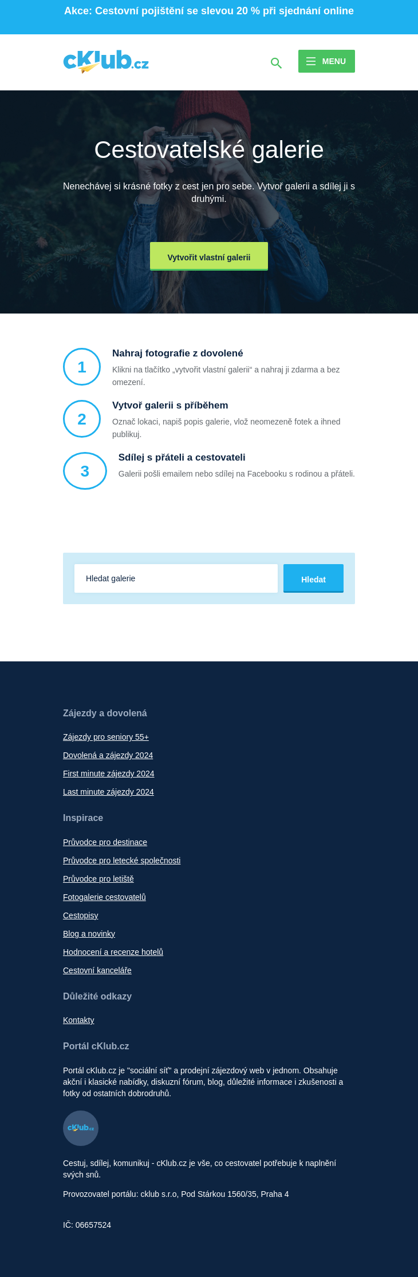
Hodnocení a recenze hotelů (113, 952)
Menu (334, 61)
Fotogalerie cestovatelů (104, 897)
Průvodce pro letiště (98, 878)
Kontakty (78, 1020)
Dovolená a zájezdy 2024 (108, 755)
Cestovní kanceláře (97, 970)
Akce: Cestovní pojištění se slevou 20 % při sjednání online (209, 11)
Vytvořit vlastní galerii (209, 257)
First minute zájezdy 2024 (109, 773)
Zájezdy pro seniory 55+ (106, 736)
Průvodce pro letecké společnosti (121, 860)
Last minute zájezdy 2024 (108, 791)
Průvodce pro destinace (105, 842)
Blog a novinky (89, 933)
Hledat (313, 579)
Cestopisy (80, 915)
